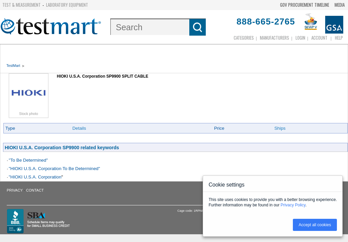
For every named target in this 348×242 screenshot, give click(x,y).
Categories (244, 37)
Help (339, 37)
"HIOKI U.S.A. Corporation (35, 176)
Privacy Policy (293, 205)
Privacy (15, 190)
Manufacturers (274, 37)
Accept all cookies (315, 225)
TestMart (13, 66)
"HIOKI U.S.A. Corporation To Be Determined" (54, 168)
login (300, 37)
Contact (35, 190)
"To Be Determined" (28, 160)
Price (219, 128)
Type (10, 128)
